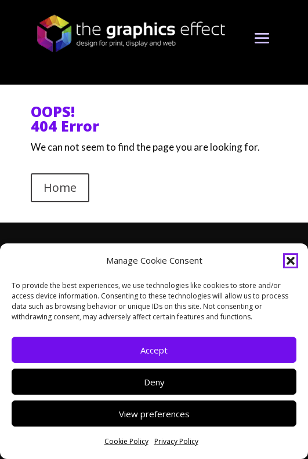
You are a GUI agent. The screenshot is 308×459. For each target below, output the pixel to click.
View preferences (154, 414)
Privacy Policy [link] (176, 441)
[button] (290, 261)
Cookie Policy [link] (126, 441)
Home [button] (60, 187)
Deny (154, 382)
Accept (154, 350)
